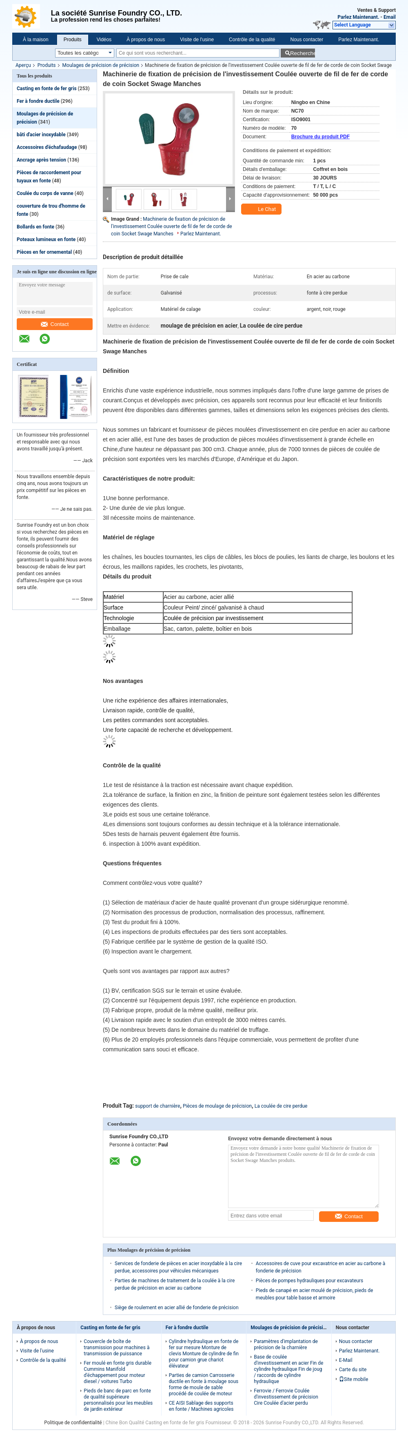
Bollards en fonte (35, 227)
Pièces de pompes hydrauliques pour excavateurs (309, 1280)
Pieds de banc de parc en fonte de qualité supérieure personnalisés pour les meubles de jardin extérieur (118, 1400)
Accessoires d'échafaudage (47, 147)
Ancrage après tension (41, 160)
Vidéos (104, 39)
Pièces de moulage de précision (217, 1106)
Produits (73, 39)
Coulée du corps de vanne (45, 193)
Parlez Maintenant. (358, 17)
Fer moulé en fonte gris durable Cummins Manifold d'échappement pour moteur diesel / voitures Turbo (117, 1372)
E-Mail (346, 1360)
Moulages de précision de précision (101, 65)
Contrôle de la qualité (252, 39)
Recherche (302, 53)
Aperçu (23, 65)
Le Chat (262, 209)
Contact (55, 324)
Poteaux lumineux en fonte (46, 239)
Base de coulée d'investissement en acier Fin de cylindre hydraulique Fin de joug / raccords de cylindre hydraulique (288, 1369)
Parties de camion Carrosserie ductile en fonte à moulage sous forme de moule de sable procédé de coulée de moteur (204, 1384)
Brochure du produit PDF (320, 137)
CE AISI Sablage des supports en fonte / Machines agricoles (201, 1406)
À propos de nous (145, 39)
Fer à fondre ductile (38, 101)
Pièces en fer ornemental (44, 252)
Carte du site (353, 1369)
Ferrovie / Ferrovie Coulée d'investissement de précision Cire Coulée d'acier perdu (286, 1397)
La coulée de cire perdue (281, 1106)
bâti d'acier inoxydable (41, 134)
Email (390, 17)
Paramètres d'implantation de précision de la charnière (286, 1344)
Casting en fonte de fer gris (47, 88)
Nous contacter (307, 39)
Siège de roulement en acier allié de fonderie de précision (177, 1307)
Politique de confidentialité (73, 1422)
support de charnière (157, 1106)
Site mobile (353, 1379)
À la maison (36, 39)
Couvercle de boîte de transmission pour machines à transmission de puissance (116, 1348)
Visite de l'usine (197, 39)
